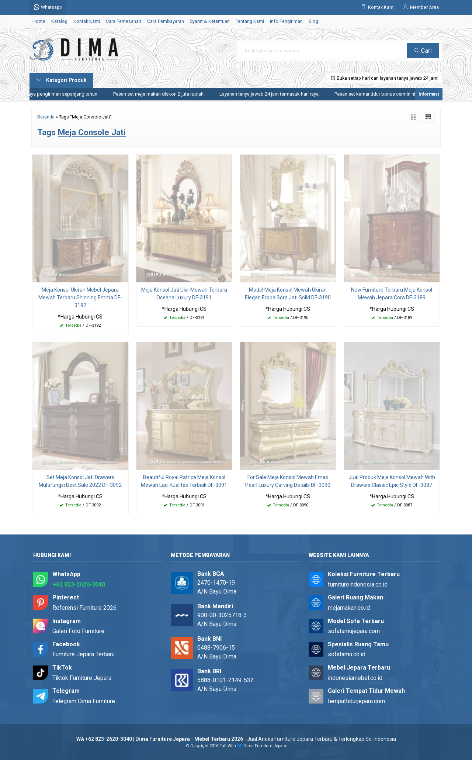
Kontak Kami (86, 21)
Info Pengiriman (286, 21)
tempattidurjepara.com (356, 701)
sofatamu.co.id (346, 654)
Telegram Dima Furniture (83, 701)
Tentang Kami (250, 21)
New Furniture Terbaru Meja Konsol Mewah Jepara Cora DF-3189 (391, 293)
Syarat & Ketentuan (210, 21)
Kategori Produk (61, 80)
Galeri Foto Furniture (78, 631)
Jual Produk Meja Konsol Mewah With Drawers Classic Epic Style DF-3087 (391, 481)
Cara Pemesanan (123, 21)
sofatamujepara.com (354, 631)
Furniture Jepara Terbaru (83, 654)
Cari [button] (423, 50)
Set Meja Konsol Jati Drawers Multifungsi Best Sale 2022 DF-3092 (80, 481)
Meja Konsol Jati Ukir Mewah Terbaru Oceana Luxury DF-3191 (184, 293)
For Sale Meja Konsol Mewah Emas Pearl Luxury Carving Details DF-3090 (287, 481)
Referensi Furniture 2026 (84, 607)
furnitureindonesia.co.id (358, 584)
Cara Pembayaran (165, 21)
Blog (313, 21)
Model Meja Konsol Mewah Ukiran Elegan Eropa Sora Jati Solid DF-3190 (288, 293)
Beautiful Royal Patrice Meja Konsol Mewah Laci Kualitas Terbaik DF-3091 (184, 481)
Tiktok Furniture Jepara (81, 677)
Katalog (59, 21)
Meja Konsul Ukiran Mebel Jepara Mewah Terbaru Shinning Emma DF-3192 (80, 297)
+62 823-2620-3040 (78, 584)
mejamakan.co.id (349, 607)
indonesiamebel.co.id (355, 677)
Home (38, 21)
